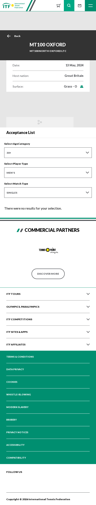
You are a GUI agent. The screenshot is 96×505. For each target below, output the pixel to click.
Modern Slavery (17, 407)
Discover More (48, 273)
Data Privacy (15, 369)
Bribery (11, 419)
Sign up (79, 5)
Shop (58, 5)
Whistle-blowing (18, 394)
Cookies (11, 382)
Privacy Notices (17, 432)
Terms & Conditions (20, 356)
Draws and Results (40, 122)
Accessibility (15, 445)
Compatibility (16, 457)
